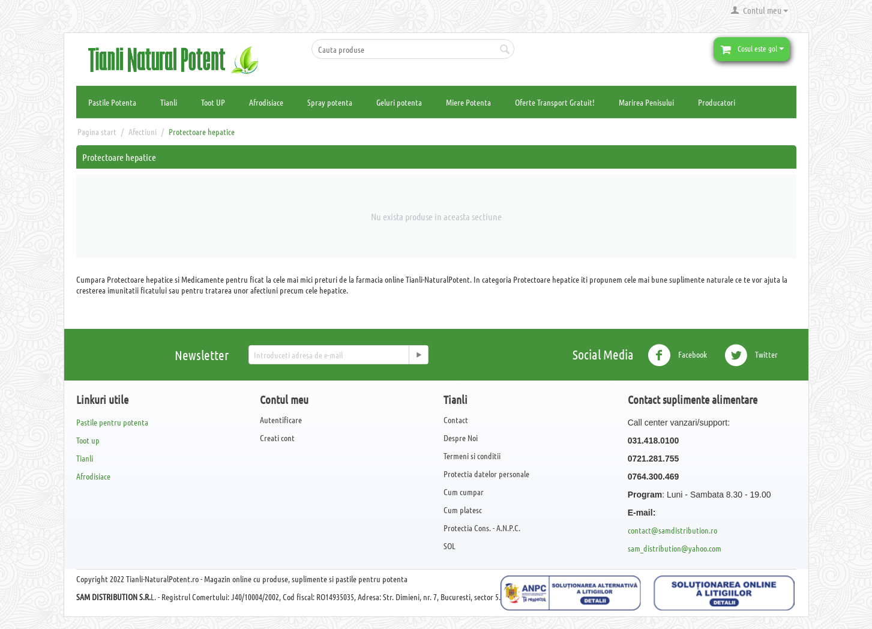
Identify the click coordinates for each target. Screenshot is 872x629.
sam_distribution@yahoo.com (674, 548)
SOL (450, 545)
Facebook (677, 355)
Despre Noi (461, 437)
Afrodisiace (266, 102)
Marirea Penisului (646, 102)
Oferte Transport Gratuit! (555, 102)
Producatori (716, 102)
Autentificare (281, 419)
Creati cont (277, 437)
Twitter (751, 355)
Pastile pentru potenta (112, 422)
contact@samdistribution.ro (672, 530)
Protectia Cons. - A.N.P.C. (482, 527)
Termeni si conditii (472, 455)
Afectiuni (142, 131)
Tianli (168, 102)
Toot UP (213, 102)
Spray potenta (329, 102)
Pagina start (96, 131)
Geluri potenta (399, 102)
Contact (456, 419)
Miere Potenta (468, 102)
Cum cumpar (464, 491)
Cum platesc (463, 509)
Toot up (88, 440)
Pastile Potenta (112, 102)
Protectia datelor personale (486, 473)
